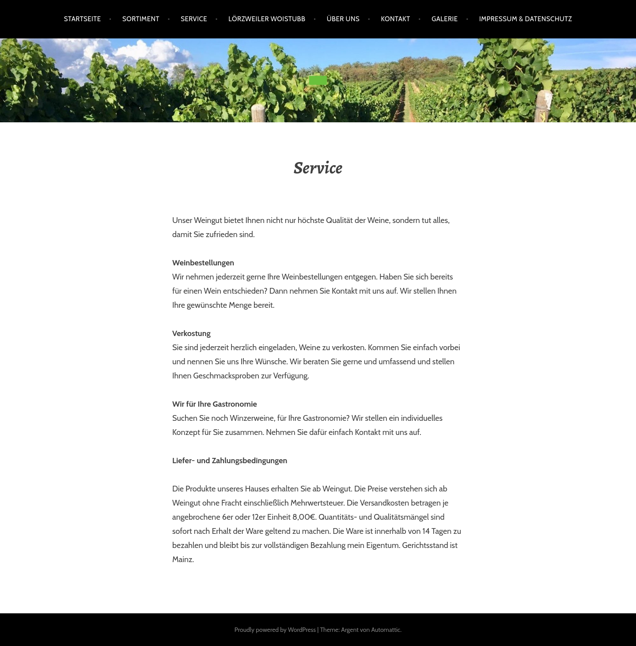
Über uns (343, 19)
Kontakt (395, 19)
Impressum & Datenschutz (525, 19)
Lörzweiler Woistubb (266, 19)
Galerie (445, 19)
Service (194, 19)
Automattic (385, 630)
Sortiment (140, 19)
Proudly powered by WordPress (275, 630)
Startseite (82, 19)
